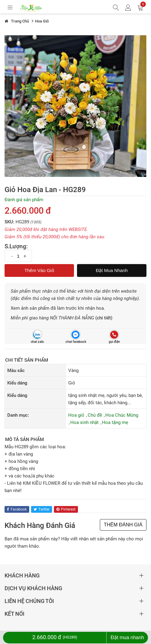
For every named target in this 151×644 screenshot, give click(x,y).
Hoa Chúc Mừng (121, 415)
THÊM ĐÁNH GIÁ (123, 524)
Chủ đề (95, 415)
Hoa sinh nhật (84, 422)
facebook (17, 509)
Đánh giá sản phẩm (24, 199)
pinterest (66, 509)
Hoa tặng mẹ (115, 422)
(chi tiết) (103, 318)
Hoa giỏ (76, 415)
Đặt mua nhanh (112, 270)
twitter (41, 509)
